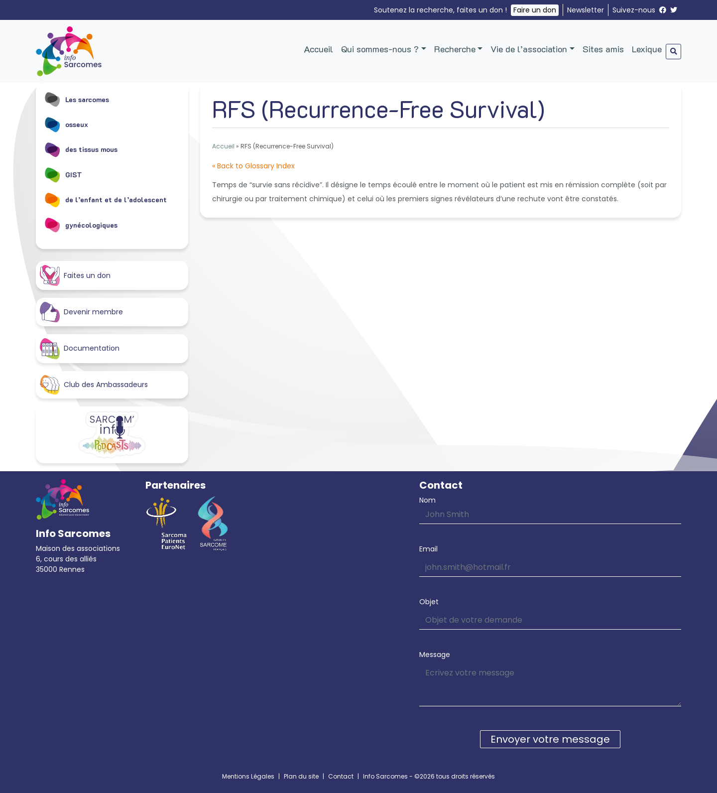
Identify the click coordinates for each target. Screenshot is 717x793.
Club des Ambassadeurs (94, 385)
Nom (427, 500)
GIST (63, 174)
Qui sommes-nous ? (380, 49)
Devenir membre (81, 312)
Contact (341, 776)
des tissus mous (81, 149)
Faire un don (534, 10)
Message (434, 655)
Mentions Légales (248, 776)
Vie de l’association (528, 49)
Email (428, 549)
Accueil (318, 49)
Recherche (455, 49)
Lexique (647, 49)
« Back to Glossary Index (253, 166)
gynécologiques (81, 224)
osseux (66, 124)
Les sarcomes (76, 99)
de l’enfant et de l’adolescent (105, 199)
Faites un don (75, 275)
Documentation (80, 348)
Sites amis (603, 49)
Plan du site (301, 776)
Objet (429, 602)
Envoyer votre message (550, 739)
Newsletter (585, 10)
